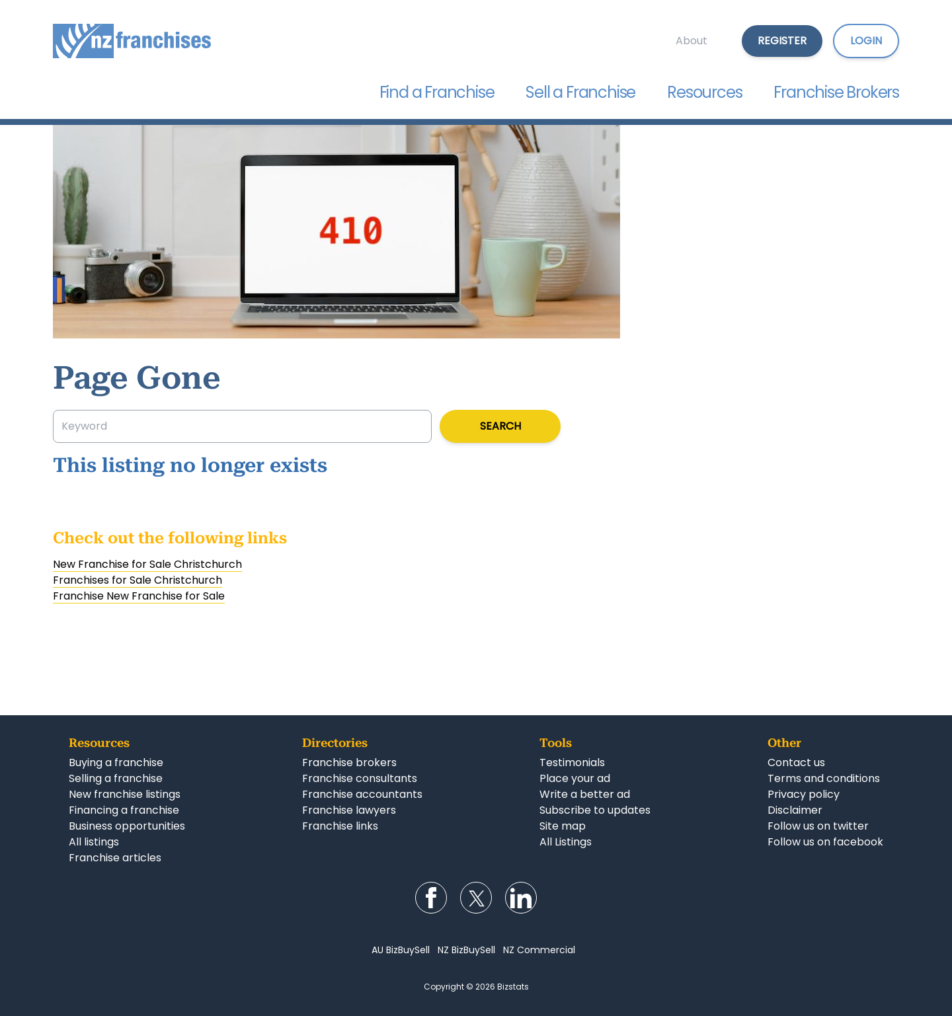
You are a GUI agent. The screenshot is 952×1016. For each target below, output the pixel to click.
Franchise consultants (359, 778)
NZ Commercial (539, 950)
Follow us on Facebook (431, 898)
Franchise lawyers (349, 810)
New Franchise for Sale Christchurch (147, 564)
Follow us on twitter (818, 826)
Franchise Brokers (836, 92)
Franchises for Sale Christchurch (137, 580)
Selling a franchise (116, 778)
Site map (562, 826)
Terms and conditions (824, 778)
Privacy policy (804, 794)
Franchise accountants (362, 794)
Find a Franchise (437, 92)
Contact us (796, 762)
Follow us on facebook (825, 841)
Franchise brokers (349, 762)
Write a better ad (584, 794)
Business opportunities (127, 826)
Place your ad (574, 778)
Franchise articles (115, 857)
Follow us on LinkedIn (521, 898)
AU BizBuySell (401, 950)
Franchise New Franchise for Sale (139, 596)
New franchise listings (124, 794)
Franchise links (340, 826)
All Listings (565, 841)
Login (866, 40)
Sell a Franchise (580, 92)
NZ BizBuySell (466, 950)
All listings (94, 841)
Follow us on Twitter (476, 898)
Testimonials (572, 762)
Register (782, 40)
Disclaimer (795, 810)
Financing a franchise (124, 810)
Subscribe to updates (595, 810)
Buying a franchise (116, 762)
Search (500, 426)
